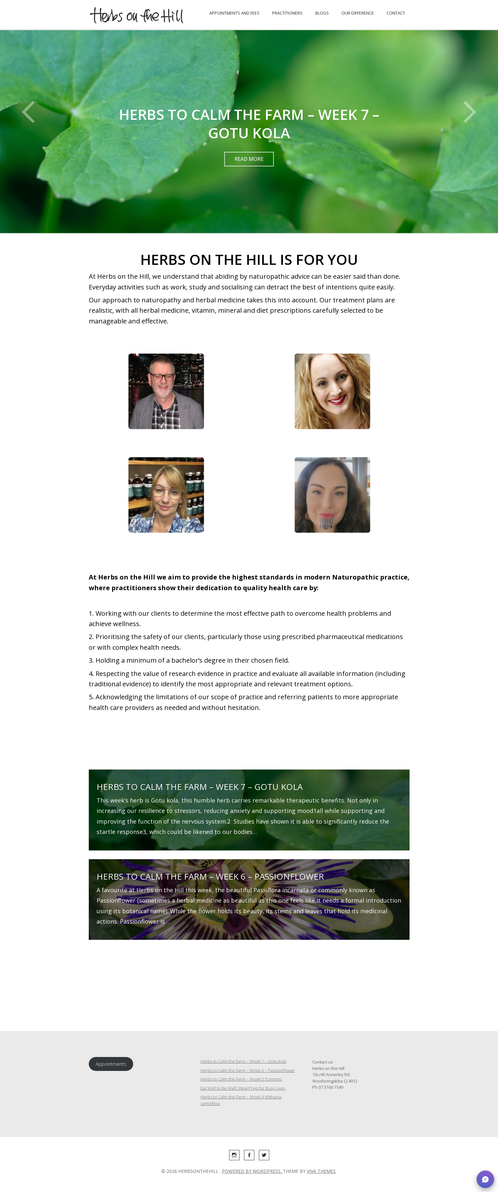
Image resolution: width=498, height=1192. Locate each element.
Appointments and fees (234, 13)
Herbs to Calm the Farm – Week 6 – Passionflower (210, 876)
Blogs (322, 13)
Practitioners (287, 13)
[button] (485, 1179)
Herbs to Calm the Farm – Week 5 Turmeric (241, 1079)
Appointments (111, 1064)
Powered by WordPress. (252, 1171)
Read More (249, 159)
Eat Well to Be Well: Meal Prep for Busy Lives (243, 1088)
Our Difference (358, 13)
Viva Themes (321, 1171)
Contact (396, 13)
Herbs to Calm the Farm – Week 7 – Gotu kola (200, 787)
